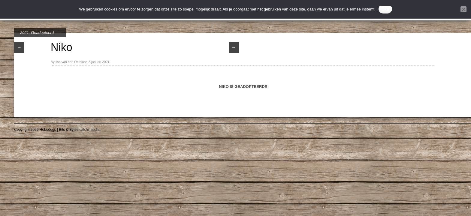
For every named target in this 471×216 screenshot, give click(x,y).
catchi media (89, 130)
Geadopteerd (42, 32)
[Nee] (463, 9)
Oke (385, 9)
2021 (24, 32)
